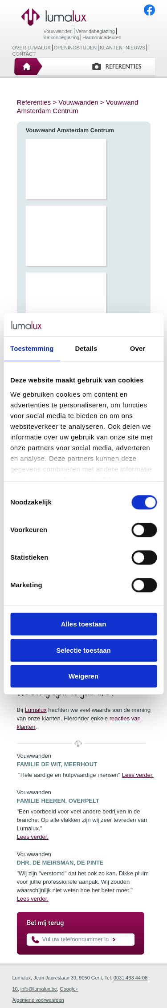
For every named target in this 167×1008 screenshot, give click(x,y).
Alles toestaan (83, 624)
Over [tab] (138, 349)
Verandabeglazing (95, 31)
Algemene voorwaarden (38, 1000)
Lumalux (36, 710)
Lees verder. (138, 775)
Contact (24, 54)
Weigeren (83, 676)
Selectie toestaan (83, 650)
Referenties (34, 102)
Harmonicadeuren (101, 37)
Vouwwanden (58, 31)
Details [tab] (86, 349)
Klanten (111, 47)
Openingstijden (75, 47)
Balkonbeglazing (62, 37)
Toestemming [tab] (32, 349)
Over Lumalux (31, 47)
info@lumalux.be (38, 989)
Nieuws (135, 47)
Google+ (69, 989)
